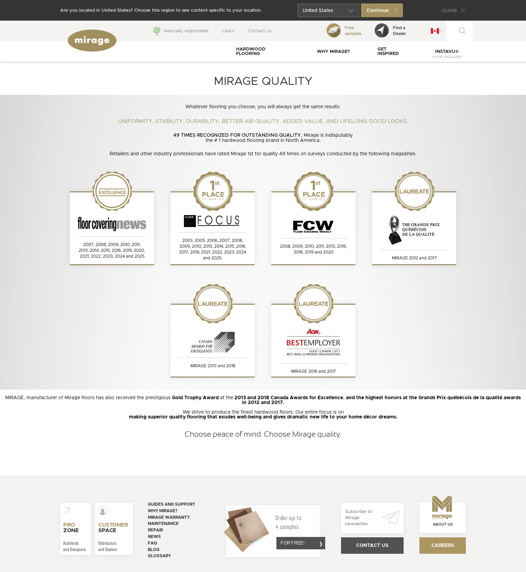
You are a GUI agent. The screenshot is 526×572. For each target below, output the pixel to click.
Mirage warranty (169, 517)
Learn (228, 31)
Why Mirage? (333, 51)
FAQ (152, 543)
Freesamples (344, 30)
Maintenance (163, 523)
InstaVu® (446, 54)
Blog (154, 550)
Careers (442, 545)
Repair (155, 530)
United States (318, 10)
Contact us (259, 31)
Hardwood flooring (250, 51)
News (154, 537)
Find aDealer (390, 30)
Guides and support (171, 504)
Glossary (159, 556)
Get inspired (388, 51)
